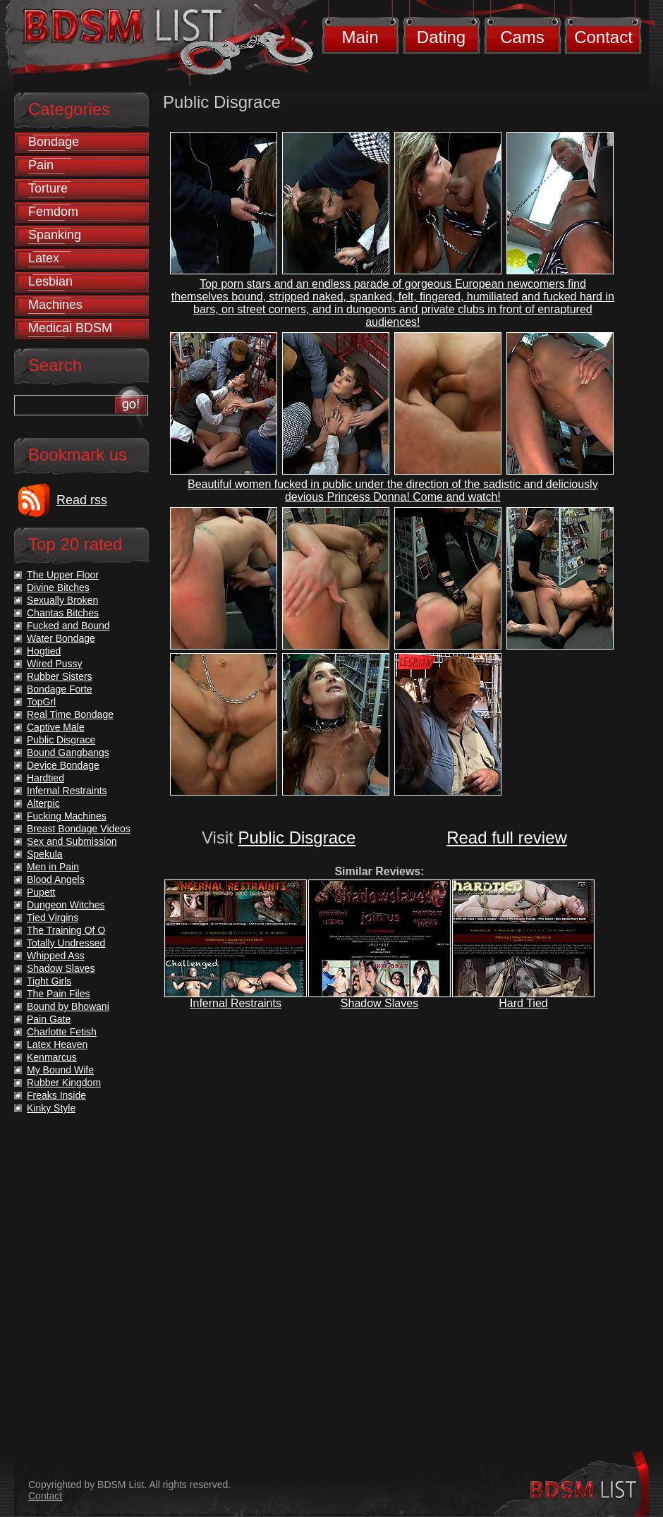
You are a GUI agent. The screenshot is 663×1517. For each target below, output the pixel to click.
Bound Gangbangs (68, 752)
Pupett (41, 892)
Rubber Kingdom (64, 1082)
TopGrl (41, 701)
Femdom (53, 212)
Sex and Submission (72, 841)
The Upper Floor (63, 574)
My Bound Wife (60, 1070)
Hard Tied (523, 1003)
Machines (55, 305)
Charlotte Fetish (62, 1031)
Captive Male (56, 727)
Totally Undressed (66, 943)
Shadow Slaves (379, 1003)
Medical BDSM (70, 328)
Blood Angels (56, 879)
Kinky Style (51, 1108)
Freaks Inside (56, 1095)
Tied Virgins (52, 917)
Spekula (45, 854)
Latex (43, 258)
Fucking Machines (67, 816)
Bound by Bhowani (68, 1006)
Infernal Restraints (235, 1003)
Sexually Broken (62, 600)
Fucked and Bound (68, 625)
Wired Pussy (55, 663)
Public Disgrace (297, 837)
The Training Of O (66, 930)
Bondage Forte (59, 689)
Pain (41, 165)
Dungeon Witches (66, 904)
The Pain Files (58, 993)
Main (359, 37)
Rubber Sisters (59, 676)
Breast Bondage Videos (78, 828)
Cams (522, 37)
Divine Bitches (58, 587)
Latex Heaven (57, 1044)
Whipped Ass (56, 955)
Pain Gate (49, 1019)
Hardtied (45, 778)
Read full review (506, 837)
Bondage (53, 142)
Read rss (81, 500)
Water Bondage (61, 638)
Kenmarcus (52, 1057)
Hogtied (44, 651)
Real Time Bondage (70, 714)
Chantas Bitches (63, 613)
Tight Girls (49, 981)
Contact (603, 37)
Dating (441, 37)
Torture (48, 188)
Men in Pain (53, 866)
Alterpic (43, 803)
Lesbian (50, 281)
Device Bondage (63, 765)
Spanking (54, 235)
